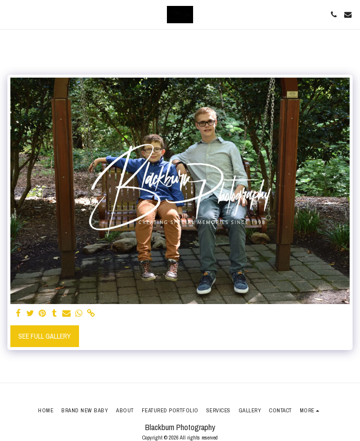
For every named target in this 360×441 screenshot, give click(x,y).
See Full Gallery (44, 336)
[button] (10, 14)
